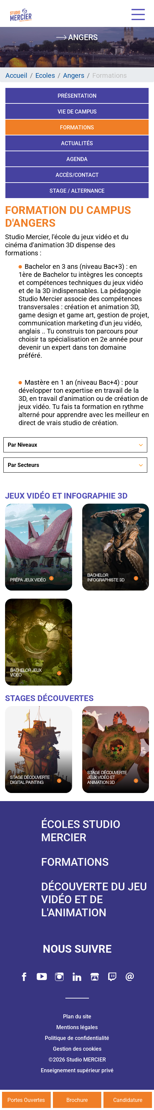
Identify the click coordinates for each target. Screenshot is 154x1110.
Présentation (77, 96)
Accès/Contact (77, 175)
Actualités (77, 143)
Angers (73, 75)
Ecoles (45, 75)
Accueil (16, 75)
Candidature (127, 1100)
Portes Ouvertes (26, 1100)
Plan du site (77, 1016)
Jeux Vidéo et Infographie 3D (66, 496)
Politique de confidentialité (77, 1038)
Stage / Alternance (77, 191)
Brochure (77, 1100)
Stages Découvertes (49, 698)
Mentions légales (77, 1027)
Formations (77, 127)
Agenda (77, 159)
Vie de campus (77, 111)
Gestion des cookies (77, 1049)
